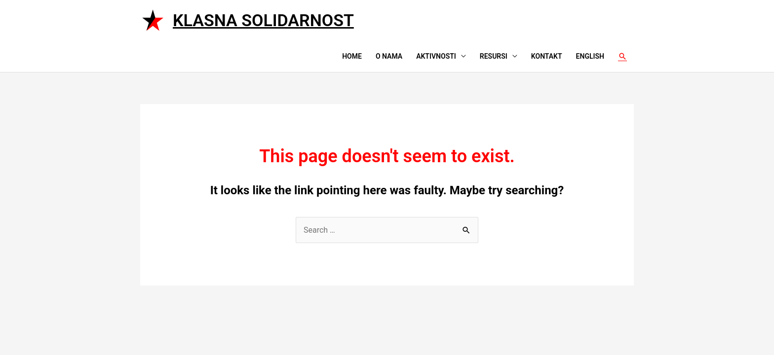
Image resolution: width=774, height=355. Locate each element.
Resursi (493, 56)
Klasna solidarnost (263, 20)
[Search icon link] (622, 56)
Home (352, 56)
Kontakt (546, 56)
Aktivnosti (436, 56)
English (590, 56)
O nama (389, 56)
